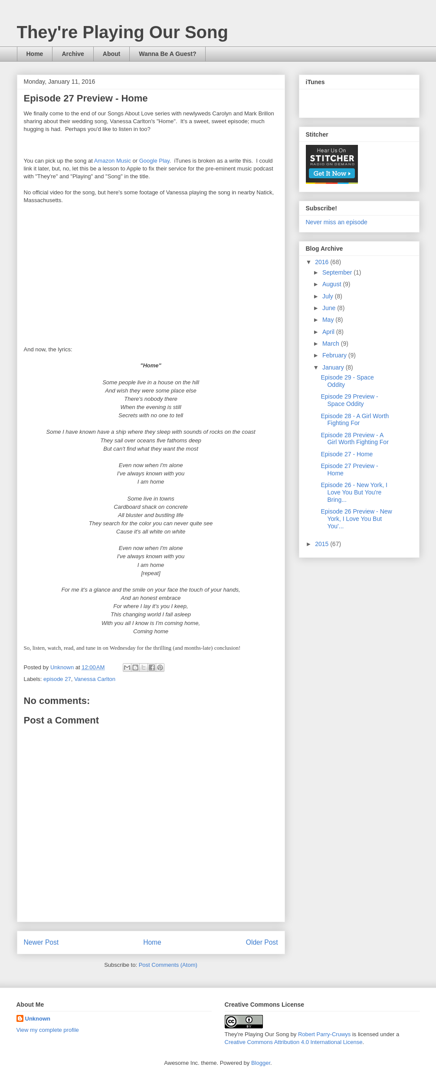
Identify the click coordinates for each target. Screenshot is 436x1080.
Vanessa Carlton (94, 679)
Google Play (154, 160)
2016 (322, 262)
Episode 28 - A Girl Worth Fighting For (355, 419)
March (331, 343)
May (328, 319)
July (328, 296)
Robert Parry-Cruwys (324, 1034)
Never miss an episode (336, 222)
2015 (322, 543)
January (334, 367)
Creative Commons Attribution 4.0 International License (294, 1042)
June (329, 307)
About (111, 53)
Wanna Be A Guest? (167, 53)
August (332, 284)
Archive (73, 53)
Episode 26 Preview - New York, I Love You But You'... (356, 519)
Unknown (38, 1018)
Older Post (262, 942)
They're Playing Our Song (122, 32)
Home (34, 53)
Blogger (260, 1063)
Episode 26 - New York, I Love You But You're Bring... (354, 492)
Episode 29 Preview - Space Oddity (349, 400)
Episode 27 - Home (347, 454)
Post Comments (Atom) (168, 965)
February (335, 355)
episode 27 (57, 679)
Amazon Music (112, 160)
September (338, 272)
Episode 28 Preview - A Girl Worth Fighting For (354, 439)
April (329, 331)
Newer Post (41, 942)
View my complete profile (47, 1030)
